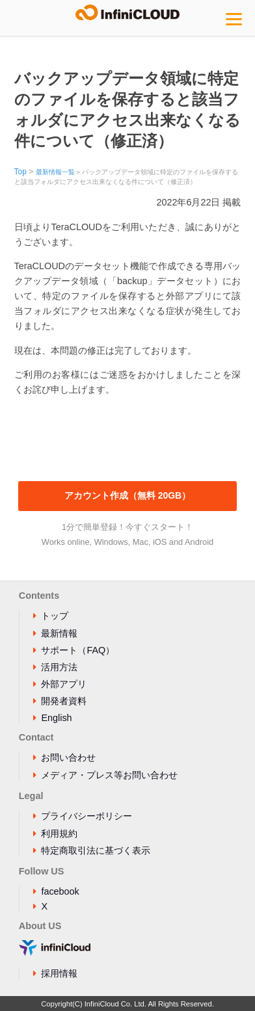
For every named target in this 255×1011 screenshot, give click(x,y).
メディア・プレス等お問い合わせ (109, 775)
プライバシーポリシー (86, 816)
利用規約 (59, 833)
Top (20, 171)
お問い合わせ (68, 757)
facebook (60, 891)
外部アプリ (64, 684)
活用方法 (59, 667)
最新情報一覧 (55, 172)
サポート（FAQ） (77, 650)
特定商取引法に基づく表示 (95, 850)
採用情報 (59, 973)
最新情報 (59, 633)
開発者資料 (64, 701)
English (56, 718)
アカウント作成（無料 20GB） (127, 495)
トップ (54, 616)
